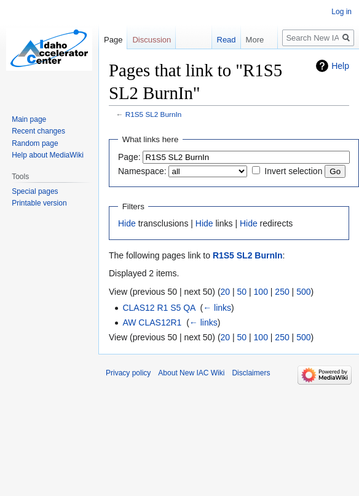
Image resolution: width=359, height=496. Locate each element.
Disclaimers (251, 373)
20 (226, 292)
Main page (29, 119)
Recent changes (38, 131)
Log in (341, 11)
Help (340, 66)
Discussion (151, 39)
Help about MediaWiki (48, 155)
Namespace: (142, 171)
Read (224, 39)
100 (261, 292)
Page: (129, 157)
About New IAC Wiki (191, 373)
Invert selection (293, 171)
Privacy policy (128, 373)
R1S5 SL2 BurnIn (153, 114)
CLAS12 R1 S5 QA (158, 308)
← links (217, 308)
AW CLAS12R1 (151, 322)
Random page (35, 143)
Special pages (35, 191)
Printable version (39, 203)
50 (242, 292)
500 (303, 292)
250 (282, 292)
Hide (127, 223)
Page (113, 39)
